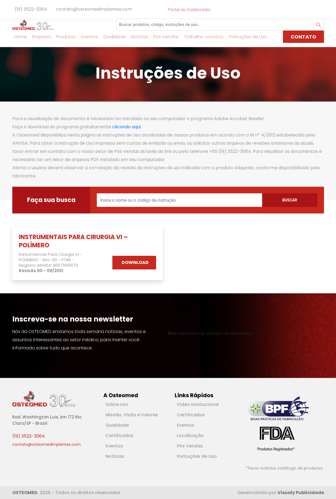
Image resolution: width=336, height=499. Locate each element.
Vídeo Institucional (198, 404)
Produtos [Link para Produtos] (63, 37)
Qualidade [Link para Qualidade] (112, 37)
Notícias (115, 456)
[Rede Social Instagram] (323, 10)
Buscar (289, 200)
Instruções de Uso (197, 456)
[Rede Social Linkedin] (318, 10)
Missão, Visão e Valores (132, 415)
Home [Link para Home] (18, 37)
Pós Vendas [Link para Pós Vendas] (164, 37)
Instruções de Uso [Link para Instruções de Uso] (246, 37)
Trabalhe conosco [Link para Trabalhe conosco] (201, 37)
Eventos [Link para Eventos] (86, 37)
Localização (190, 435)
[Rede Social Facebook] (315, 10)
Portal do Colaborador (189, 9)
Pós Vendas (190, 446)
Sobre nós (117, 404)
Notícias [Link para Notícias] (137, 37)
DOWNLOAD (135, 262)
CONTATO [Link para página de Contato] (303, 36)
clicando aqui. (126, 127)
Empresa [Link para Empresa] (39, 37)
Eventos (114, 446)
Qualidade (117, 425)
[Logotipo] (32, 25)
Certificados (119, 435)
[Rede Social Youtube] (321, 10)
